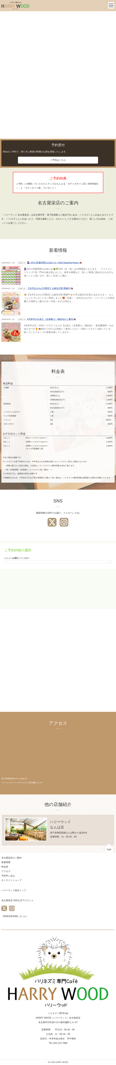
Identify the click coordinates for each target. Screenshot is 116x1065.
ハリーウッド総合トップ (13, 890)
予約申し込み (8, 876)
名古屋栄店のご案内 (11, 858)
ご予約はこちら (58, 160)
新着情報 (5, 862)
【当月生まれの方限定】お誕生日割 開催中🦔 (50, 288)
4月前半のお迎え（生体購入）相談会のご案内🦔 (51, 319)
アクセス (5, 871)
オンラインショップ (11, 880)
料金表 (4, 867)
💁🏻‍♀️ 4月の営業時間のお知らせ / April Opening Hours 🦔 (54, 262)
